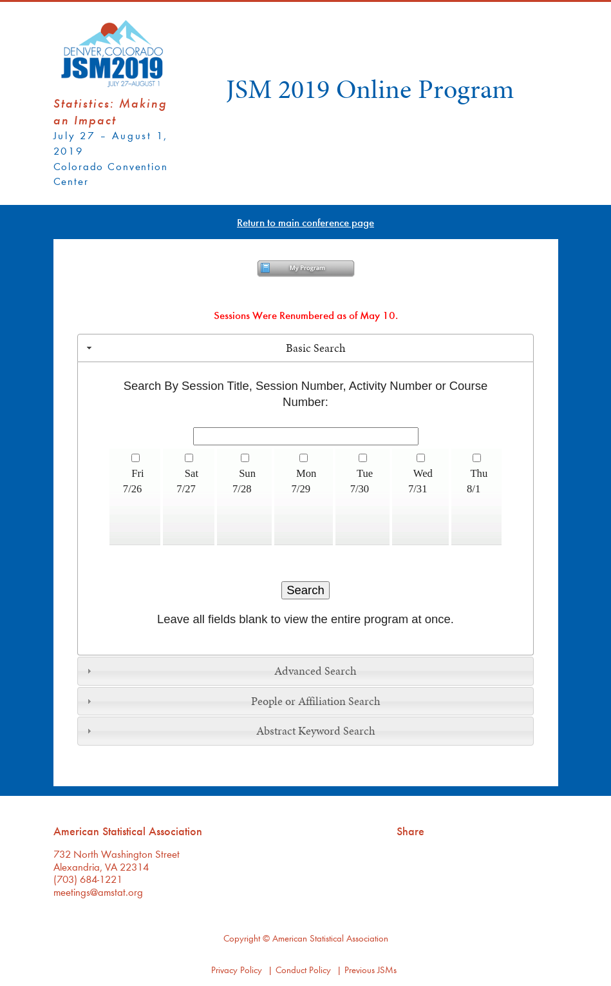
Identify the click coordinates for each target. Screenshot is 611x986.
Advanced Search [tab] (220, 670)
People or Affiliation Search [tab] (232, 701)
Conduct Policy (303, 969)
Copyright (241, 938)
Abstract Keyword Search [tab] (229, 730)
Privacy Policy (236, 969)
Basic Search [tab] (215, 348)
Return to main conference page (305, 222)
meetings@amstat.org (98, 891)
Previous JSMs (370, 969)
